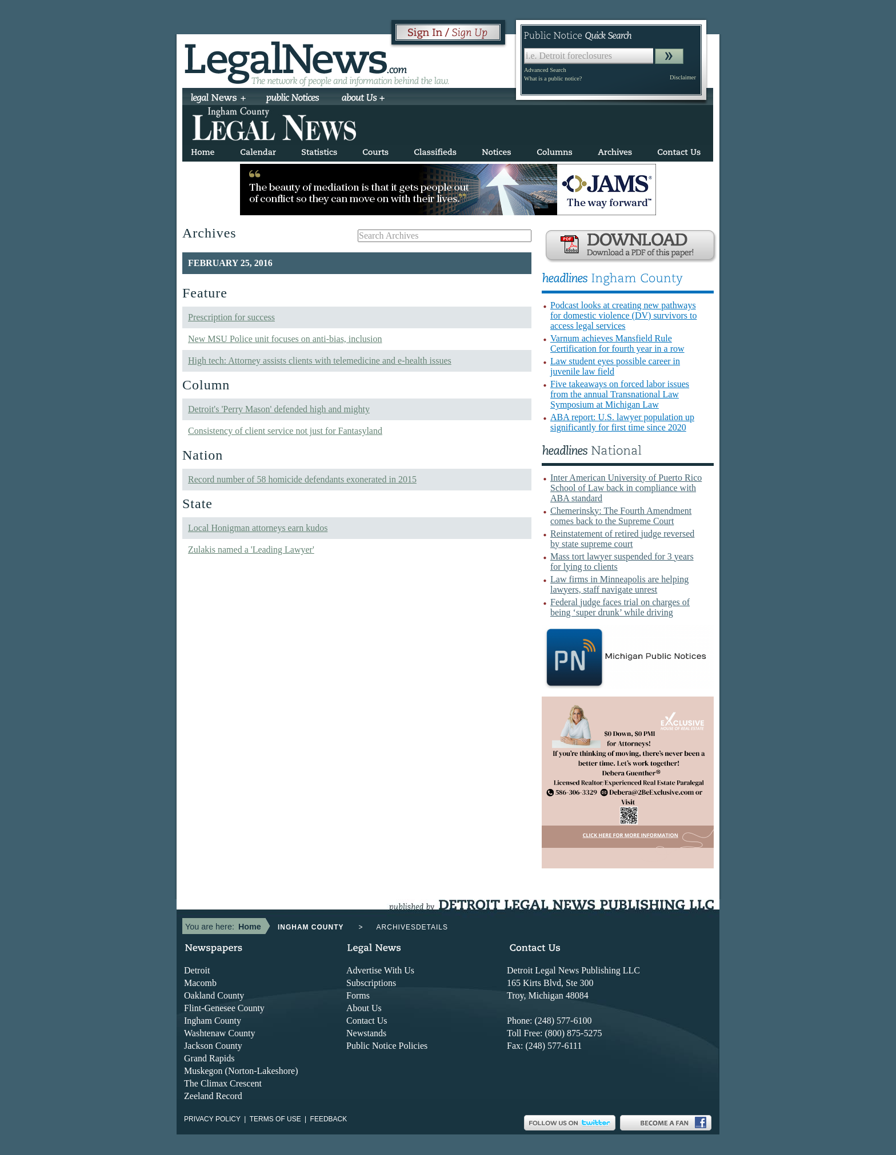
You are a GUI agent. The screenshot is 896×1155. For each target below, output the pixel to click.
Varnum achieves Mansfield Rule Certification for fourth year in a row (617, 343)
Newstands (366, 1033)
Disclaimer (683, 77)
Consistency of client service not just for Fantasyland (285, 431)
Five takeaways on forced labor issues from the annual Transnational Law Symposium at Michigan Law (619, 394)
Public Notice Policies (386, 1046)
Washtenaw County (219, 1033)
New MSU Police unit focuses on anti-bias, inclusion (285, 339)
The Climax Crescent (223, 1083)
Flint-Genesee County (224, 1008)
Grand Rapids (209, 1058)
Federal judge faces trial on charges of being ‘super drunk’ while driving (620, 607)
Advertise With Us (380, 970)
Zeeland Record (213, 1096)
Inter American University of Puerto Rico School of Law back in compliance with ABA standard (626, 488)
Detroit (197, 970)
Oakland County (214, 995)
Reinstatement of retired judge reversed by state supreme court (622, 539)
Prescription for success (231, 317)
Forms (358, 995)
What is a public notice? (553, 78)
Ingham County (212, 1020)
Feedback (328, 1119)
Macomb (200, 983)
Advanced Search (545, 70)
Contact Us (366, 1020)
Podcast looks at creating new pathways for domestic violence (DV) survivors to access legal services (623, 315)
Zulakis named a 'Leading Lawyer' (251, 549)
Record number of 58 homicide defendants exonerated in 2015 (302, 479)
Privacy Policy (212, 1119)
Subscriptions (371, 983)
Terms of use (275, 1119)
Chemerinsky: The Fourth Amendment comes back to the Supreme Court (620, 516)
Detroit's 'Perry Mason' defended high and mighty (279, 409)
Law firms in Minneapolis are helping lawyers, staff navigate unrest (619, 584)
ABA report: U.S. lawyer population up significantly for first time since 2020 (622, 422)
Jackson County (213, 1046)
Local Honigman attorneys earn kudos (257, 528)
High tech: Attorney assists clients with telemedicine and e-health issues (319, 360)
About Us (364, 1008)
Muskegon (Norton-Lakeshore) (241, 1071)
